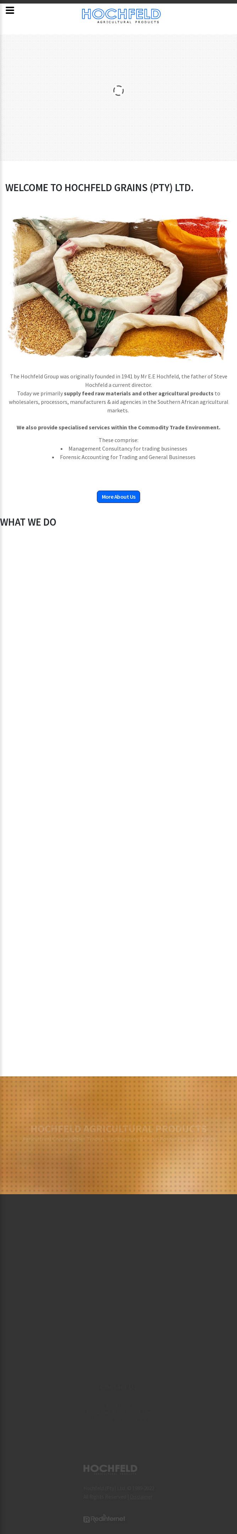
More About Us (119, 496)
